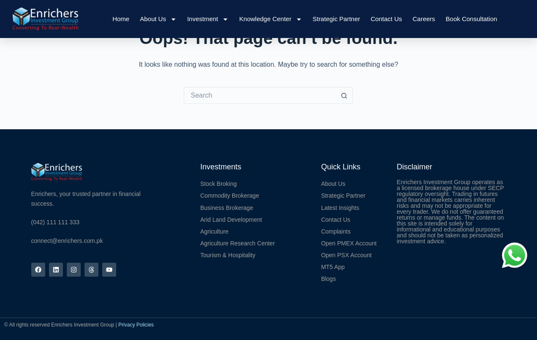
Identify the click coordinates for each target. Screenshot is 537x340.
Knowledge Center (270, 19)
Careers (423, 18)
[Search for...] (260, 95)
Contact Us (386, 18)
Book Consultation (471, 18)
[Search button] (344, 95)
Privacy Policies (136, 325)
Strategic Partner (336, 18)
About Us (158, 19)
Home (120, 18)
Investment (208, 19)
